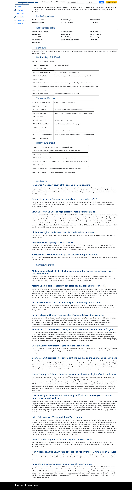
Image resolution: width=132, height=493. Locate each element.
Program (18, 10)
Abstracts (41, 181)
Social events (19, 20)
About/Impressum (32, 485)
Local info (18, 24)
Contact (19, 485)
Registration (19, 17)
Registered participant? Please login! (53, 2)
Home (17, 7)
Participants (19, 13)
